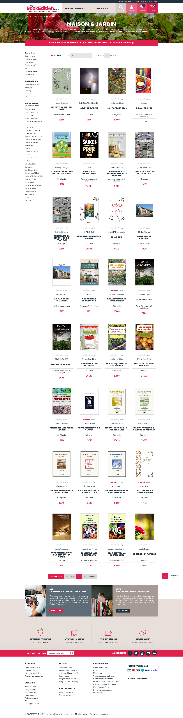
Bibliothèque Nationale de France (33, 122)
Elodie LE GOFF (144, 295)
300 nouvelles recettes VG (89, 554)
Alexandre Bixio (116, 424)
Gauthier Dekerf (30, 158)
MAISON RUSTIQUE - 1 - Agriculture (61, 491)
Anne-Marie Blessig (31, 112)
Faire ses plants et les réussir (116, 364)
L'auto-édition (30, 670)
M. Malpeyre (117, 486)
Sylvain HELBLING (144, 167)
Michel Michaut (144, 232)
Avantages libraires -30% (68, 673)
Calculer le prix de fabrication (104, 684)
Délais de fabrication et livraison (105, 682)
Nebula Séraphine (61, 103)
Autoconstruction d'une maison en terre (61, 555)
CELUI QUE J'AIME (89, 108)
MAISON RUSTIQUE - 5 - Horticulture (89, 491)
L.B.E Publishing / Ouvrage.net (31, 165)
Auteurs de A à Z (30, 65)
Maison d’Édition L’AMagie (34, 176)
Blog (150, 1)
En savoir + (123, 611)
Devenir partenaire (66, 692)
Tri (67, 55)
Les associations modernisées (116, 300)
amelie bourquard (61, 549)
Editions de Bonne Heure (33, 139)
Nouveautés (29, 62)
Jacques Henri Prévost (89, 549)
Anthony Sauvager (62, 167)
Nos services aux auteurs (34, 676)
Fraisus (27, 155)
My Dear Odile (30, 182)
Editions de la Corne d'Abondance (31, 144)
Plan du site (97, 693)
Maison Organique (61, 364)
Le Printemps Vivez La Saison (89, 237)
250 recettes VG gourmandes (117, 554)
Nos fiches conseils (32, 673)
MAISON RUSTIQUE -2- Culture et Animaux (144, 429)
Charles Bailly (61, 486)
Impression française (40, 639)
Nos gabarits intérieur (101, 687)
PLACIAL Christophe (116, 232)
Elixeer (27, 149)
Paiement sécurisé (108, 639)
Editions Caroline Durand (33, 136)
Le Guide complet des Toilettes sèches (61, 173)
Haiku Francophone (31, 161)
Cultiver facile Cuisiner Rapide (144, 491)
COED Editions (30, 133)
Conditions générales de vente (61, 714)
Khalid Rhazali (89, 424)
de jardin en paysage (144, 554)
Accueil (29, 16)
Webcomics (29, 200)
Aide (155, 1)
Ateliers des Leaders (31, 118)
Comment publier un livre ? (103, 676)
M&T (89, 295)
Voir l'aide (56, 611)
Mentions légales (81, 714)
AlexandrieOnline (31, 109)
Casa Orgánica (144, 300)
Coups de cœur (30, 56)
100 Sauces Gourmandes (89, 173)
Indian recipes (144, 108)
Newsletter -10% (65, 667)
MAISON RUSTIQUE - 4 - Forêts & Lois (116, 429)
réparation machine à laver (89, 429)
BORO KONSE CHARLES (89, 103)
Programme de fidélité (67, 679)
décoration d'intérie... (141, 31)
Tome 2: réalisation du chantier (144, 173)
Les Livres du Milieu (32, 173)
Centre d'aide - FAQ (100, 667)
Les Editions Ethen (31, 170)
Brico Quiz (116, 237)
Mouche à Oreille (30, 179)
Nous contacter (141, 1)
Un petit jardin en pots (61, 108)
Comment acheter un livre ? (103, 679)
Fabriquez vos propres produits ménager (117, 173)
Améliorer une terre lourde (61, 429)
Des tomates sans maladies (144, 364)
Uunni (27, 197)
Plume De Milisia (31, 188)
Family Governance (31, 152)
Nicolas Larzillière (117, 103)
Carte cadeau (29, 74)
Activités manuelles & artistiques (32, 86)
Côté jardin (28, 94)
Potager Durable (30, 191)
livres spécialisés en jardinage (84, 31)
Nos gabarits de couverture (103, 690)
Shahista (144, 103)
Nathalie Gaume (117, 167)
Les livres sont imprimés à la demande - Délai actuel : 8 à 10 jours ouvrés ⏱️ (91, 43)
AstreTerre (144, 486)
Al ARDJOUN (89, 232)
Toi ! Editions (29, 194)
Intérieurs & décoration (32, 97)
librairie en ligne (78, 602)
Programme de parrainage (68, 682)
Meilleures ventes (31, 59)
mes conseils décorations (89, 300)
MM (89, 167)
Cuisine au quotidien (89, 560)
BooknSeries (29, 127)
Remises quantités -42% (68, 670)
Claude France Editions (32, 130)
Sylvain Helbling (61, 232)
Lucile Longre (144, 549)
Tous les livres (30, 53)
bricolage (73, 29)
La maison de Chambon (144, 237)
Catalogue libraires (31, 71)
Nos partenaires (65, 695)
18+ (26, 68)
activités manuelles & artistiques (110, 31)
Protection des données (99, 714)
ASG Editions (29, 115)
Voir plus (91, 33)
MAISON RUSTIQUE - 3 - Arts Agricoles (116, 491)
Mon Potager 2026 (117, 108)
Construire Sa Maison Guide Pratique (61, 238)
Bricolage (28, 91)
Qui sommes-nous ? (126, 1)
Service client (143, 639)
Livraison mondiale (74, 639)
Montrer (101, 55)
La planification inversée (89, 364)
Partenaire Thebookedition (33, 185)
